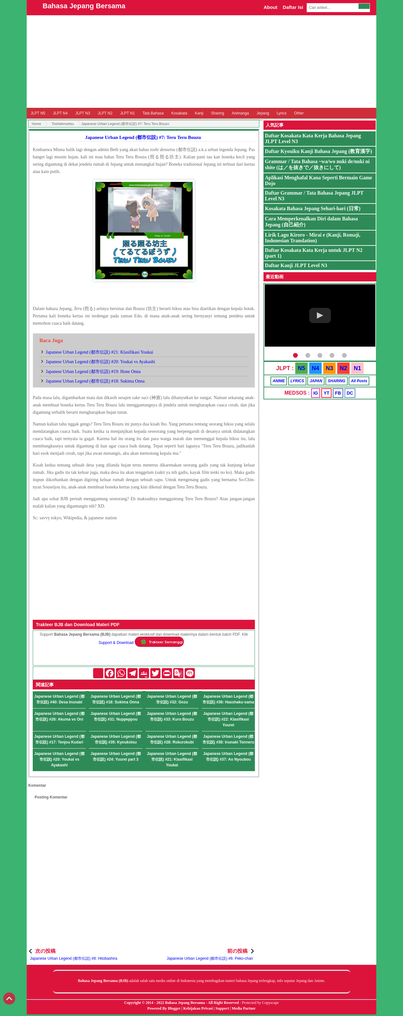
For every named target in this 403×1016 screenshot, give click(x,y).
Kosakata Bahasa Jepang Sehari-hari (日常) (312, 208)
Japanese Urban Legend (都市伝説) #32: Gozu (172, 699)
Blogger (174, 1008)
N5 (301, 368)
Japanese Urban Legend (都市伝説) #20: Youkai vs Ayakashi (100, 361)
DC (350, 393)
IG (315, 393)
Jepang (262, 113)
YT (326, 393)
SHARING (336, 381)
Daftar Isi (293, 7)
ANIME (279, 381)
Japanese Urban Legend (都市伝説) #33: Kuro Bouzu (172, 716)
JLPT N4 (60, 113)
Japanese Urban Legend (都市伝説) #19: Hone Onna (93, 371)
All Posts (359, 381)
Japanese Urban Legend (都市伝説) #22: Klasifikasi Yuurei (228, 719)
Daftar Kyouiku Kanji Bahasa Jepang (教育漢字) (318, 151)
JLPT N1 (127, 113)
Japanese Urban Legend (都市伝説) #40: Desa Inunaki (59, 699)
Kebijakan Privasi (198, 1008)
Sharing (217, 113)
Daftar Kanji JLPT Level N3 (296, 265)
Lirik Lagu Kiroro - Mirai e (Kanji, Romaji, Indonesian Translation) (312, 237)
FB (338, 393)
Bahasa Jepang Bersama (84, 6)
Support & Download (116, 642)
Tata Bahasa (153, 113)
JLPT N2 (105, 113)
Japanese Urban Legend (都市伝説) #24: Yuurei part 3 (116, 756)
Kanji (199, 113)
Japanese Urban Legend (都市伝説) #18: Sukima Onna (95, 381)
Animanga (240, 113)
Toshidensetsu (62, 124)
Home (36, 124)
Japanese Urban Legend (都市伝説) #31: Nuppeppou (116, 716)
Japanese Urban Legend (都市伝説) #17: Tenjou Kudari (59, 739)
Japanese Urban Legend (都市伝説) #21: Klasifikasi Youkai (99, 352)
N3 (329, 368)
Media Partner (244, 1008)
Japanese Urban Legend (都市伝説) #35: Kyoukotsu (116, 739)
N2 (343, 368)
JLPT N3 (82, 113)
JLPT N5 (38, 113)
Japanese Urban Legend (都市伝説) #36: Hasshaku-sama (228, 699)
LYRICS (297, 381)
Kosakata (179, 113)
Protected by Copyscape (260, 1002)
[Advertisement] (201, 61)
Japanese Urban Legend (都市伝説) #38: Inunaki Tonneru (228, 739)
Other (299, 113)
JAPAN (316, 381)
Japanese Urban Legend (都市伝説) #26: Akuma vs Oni (59, 716)
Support (222, 1008)
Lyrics (282, 113)
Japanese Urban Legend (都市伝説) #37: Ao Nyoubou (228, 756)
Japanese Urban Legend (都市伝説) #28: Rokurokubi (172, 739)
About (270, 7)
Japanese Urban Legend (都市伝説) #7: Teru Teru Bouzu (143, 137)
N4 (315, 368)
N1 (357, 368)
